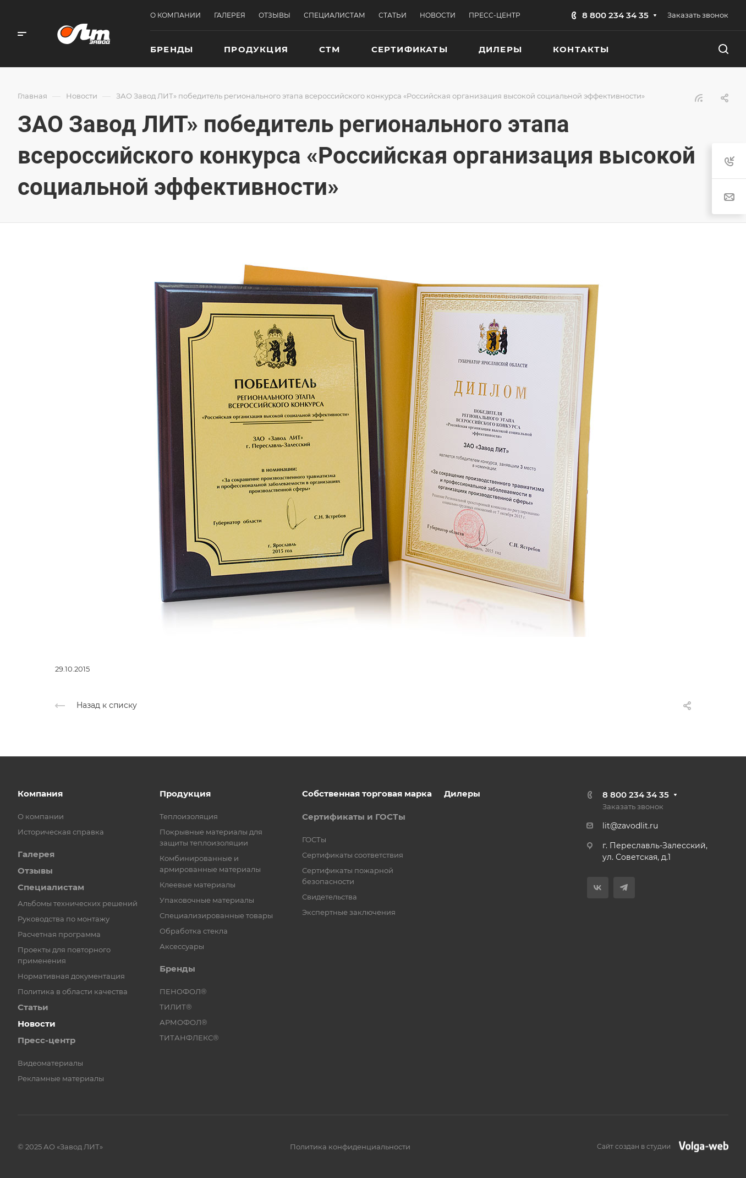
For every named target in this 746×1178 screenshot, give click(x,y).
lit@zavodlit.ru (630, 826)
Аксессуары (182, 946)
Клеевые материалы (197, 884)
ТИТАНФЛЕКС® (189, 1037)
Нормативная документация (71, 976)
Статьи (33, 1007)
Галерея (36, 854)
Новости (37, 1023)
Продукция (185, 793)
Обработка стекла (194, 930)
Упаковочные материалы (207, 900)
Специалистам (51, 887)
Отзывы (35, 870)
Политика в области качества (73, 991)
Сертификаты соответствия (352, 854)
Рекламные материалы (61, 1078)
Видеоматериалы (50, 1063)
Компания (40, 793)
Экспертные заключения (349, 912)
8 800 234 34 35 (615, 15)
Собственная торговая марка (367, 793)
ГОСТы (314, 839)
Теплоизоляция (189, 816)
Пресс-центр (46, 1040)
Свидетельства (329, 896)
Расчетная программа (59, 934)
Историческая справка (61, 831)
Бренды (177, 968)
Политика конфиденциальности (350, 1146)
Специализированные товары (216, 915)
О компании (41, 816)
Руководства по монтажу (63, 918)
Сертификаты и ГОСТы (353, 816)
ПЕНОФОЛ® (183, 991)
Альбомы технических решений (78, 903)
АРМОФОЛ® (183, 1022)
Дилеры (462, 793)
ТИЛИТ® (176, 1006)
